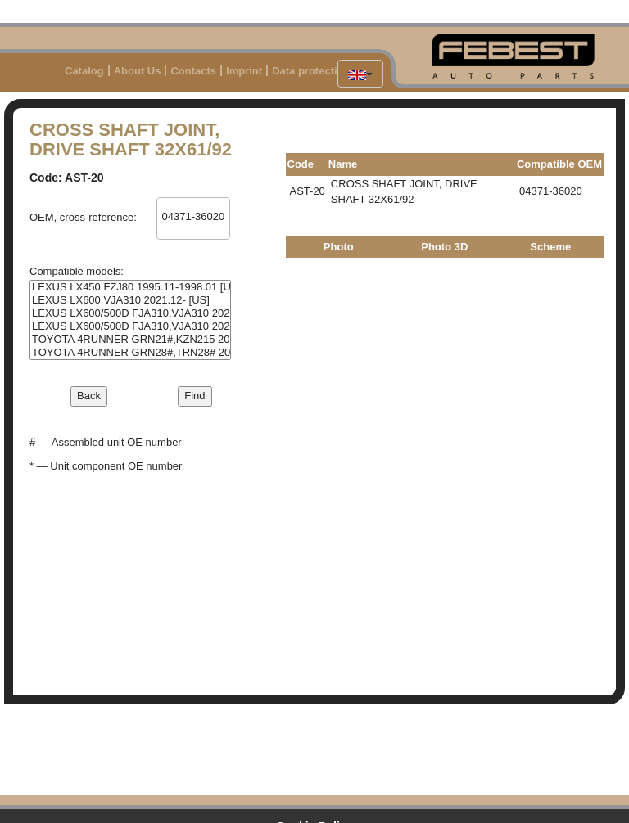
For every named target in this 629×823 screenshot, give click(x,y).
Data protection (311, 71)
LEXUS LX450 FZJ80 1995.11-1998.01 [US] (130, 287)
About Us (137, 71)
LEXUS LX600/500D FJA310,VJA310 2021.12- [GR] (130, 326)
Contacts (193, 71)
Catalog (84, 71)
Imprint (244, 71)
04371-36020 (193, 216)
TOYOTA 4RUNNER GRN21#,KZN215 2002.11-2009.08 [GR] (130, 339)
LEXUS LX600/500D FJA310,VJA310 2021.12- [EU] (130, 313)
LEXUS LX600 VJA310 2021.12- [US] (130, 300)
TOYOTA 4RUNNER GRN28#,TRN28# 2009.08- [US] (130, 352)
